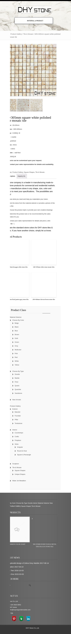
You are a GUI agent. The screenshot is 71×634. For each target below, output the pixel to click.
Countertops (22, 433)
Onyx (19, 382)
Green (20, 342)
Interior (17, 430)
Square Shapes (32, 172)
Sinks (20, 444)
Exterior (18, 409)
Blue (19, 331)
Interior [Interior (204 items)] (38, 503)
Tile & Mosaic (31, 34)
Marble (20, 378)
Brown (20, 334)
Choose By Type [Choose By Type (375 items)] (24, 503)
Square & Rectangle (27, 455)
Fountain (21, 416)
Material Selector (19, 317)
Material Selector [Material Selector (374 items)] (46, 503)
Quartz (20, 386)
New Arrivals (19, 400)
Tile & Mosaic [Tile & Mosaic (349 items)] (38, 506)
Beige (20, 323)
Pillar (19, 419)
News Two (13, 570)
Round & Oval (25, 451)
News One (13, 574)
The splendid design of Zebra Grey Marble (25, 563)
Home (10, 34)
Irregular (23, 447)
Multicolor (21, 350)
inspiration (13, 567)
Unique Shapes (23, 474)
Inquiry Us (24, 176)
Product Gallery (19, 34)
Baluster (20, 412)
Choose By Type (21, 371)
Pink (19, 353)
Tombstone (21, 423)
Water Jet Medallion (22, 481)
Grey (19, 346)
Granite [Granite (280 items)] (33, 503)
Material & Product (32, 21)
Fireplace (21, 440)
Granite (20, 374)
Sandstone (21, 393)
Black (20, 327)
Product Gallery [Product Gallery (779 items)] (18, 506)
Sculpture (18, 464)
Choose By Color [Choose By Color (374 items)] (13, 503)
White (20, 361)
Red (19, 357)
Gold (19, 338)
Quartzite (21, 389)
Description (14, 176)
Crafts (20, 436)
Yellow (20, 365)
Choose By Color (21, 320)
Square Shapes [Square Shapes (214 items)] (29, 506)
